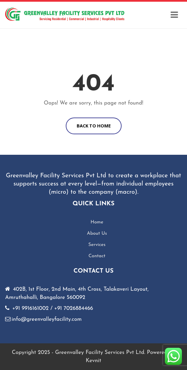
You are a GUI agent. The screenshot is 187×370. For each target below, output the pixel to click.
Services (97, 244)
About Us (97, 233)
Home (97, 222)
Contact (97, 256)
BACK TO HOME (94, 126)
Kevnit (93, 361)
